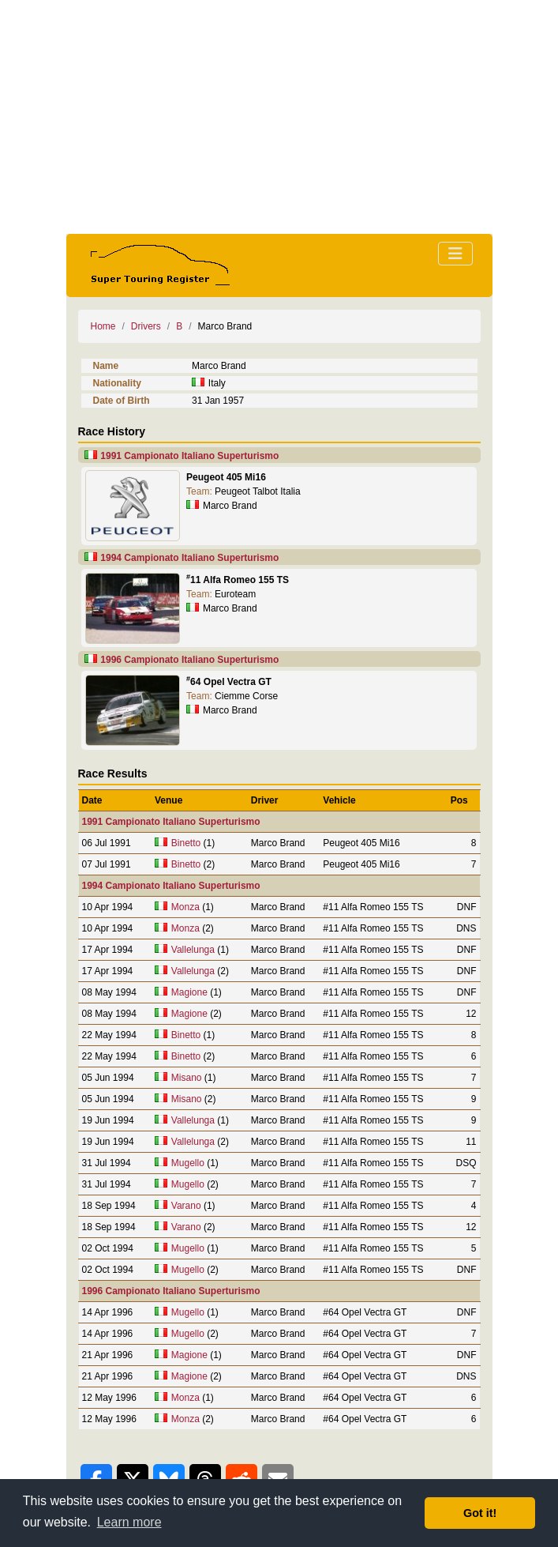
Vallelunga (193, 949)
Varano (186, 1205)
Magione (189, 992)
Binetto (185, 843)
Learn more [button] (129, 1522)
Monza (185, 907)
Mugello (187, 1163)
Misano (186, 1077)
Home (103, 326)
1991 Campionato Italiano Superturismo (189, 455)
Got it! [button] (479, 1513)
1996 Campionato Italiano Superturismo (189, 659)
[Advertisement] (279, 117)
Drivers (146, 326)
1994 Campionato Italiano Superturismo (189, 557)
